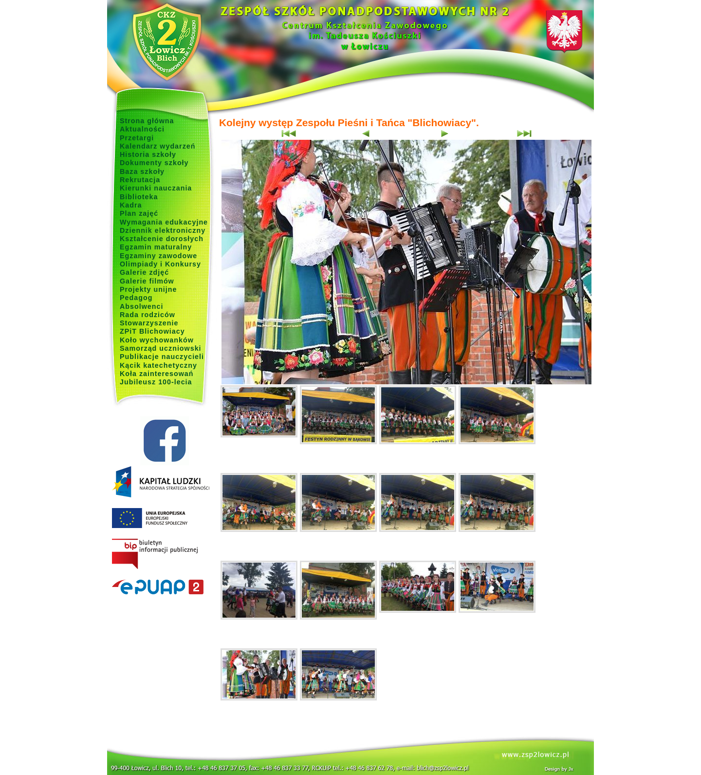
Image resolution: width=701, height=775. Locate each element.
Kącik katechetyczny (158, 365)
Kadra (131, 205)
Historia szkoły (148, 154)
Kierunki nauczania (156, 188)
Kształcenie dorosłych (161, 239)
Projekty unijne (148, 289)
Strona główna (147, 121)
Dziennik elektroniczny (162, 230)
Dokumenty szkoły (154, 163)
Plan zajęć (139, 213)
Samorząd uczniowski (161, 348)
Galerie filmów (147, 281)
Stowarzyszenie (149, 323)
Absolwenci (141, 306)
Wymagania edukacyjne (164, 222)
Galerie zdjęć (144, 272)
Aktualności (142, 129)
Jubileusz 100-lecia (156, 382)
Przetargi (137, 138)
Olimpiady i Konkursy (160, 264)
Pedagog (136, 298)
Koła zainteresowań (157, 374)
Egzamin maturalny (156, 247)
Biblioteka (139, 197)
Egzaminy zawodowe (158, 256)
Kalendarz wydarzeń (157, 146)
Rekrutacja (140, 180)
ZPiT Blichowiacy (152, 331)
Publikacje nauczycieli (162, 356)
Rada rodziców (147, 315)
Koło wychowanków (157, 340)
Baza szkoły (142, 171)
